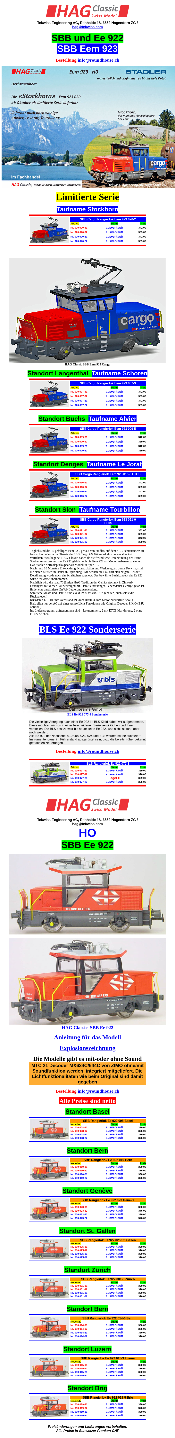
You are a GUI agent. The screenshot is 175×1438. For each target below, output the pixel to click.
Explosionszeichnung (87, 1047)
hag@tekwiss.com (87, 27)
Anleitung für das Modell (87, 1037)
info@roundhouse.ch (98, 60)
